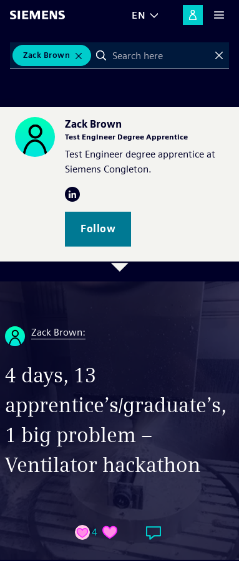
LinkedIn (72, 194)
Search (101, 55)
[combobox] (160, 55)
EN (138, 15)
